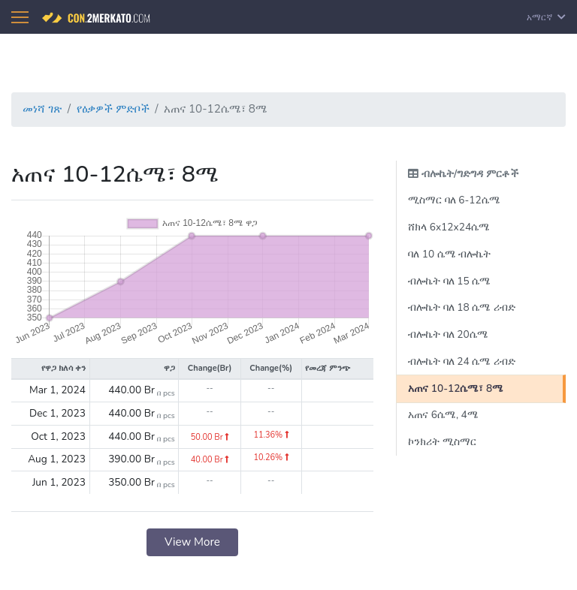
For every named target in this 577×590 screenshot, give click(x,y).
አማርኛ (546, 17)
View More (192, 541)
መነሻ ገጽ (42, 108)
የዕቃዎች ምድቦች (113, 108)
